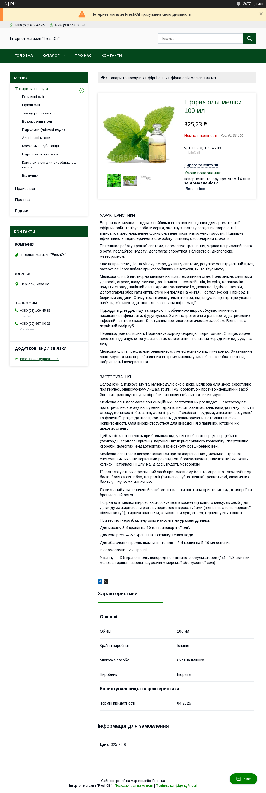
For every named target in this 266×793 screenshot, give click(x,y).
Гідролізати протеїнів (40, 154)
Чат (243, 778)
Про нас (83, 55)
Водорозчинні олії (37, 121)
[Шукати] (249, 38)
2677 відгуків (253, 4)
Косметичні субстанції (40, 146)
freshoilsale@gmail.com (39, 359)
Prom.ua (158, 781)
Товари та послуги (125, 78)
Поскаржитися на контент (134, 786)
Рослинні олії (33, 97)
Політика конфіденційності (176, 786)
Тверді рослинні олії (39, 113)
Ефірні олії (154, 78)
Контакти (112, 55)
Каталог (51, 55)
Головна (24, 55)
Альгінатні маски (36, 138)
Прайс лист (25, 188)
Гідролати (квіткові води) (43, 130)
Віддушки (30, 175)
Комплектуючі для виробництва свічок (49, 164)
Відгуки (21, 211)
